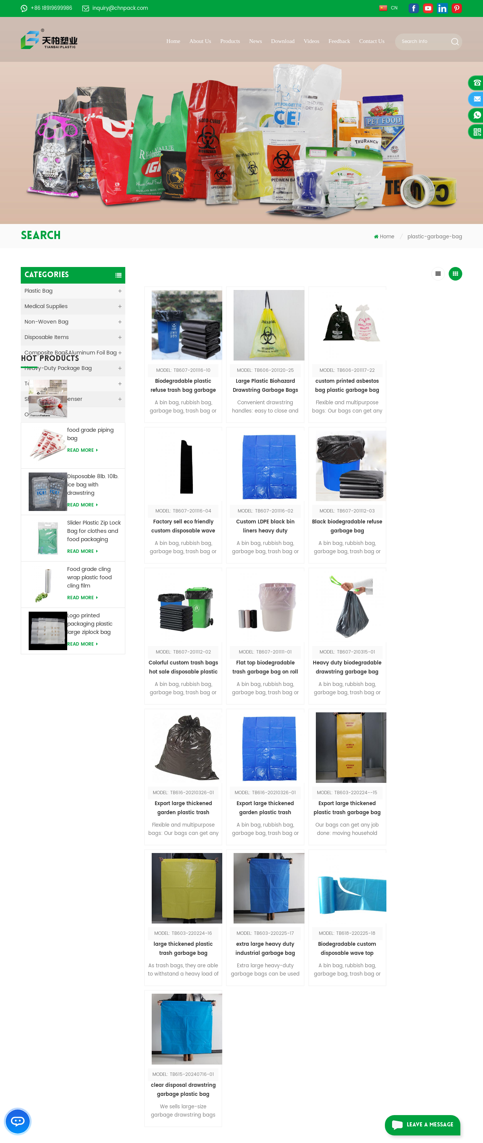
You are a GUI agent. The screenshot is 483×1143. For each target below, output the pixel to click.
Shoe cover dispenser (287, 1023)
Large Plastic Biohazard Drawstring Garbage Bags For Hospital (262, 384)
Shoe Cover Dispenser (53, 399)
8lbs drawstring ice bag (289, 1045)
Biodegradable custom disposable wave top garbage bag (342, 801)
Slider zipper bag (280, 1000)
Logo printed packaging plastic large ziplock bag (89, 703)
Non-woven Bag (46, 322)
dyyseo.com (384, 1123)
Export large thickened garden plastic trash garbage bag (262, 662)
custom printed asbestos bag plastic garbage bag (342, 384)
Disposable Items (47, 337)
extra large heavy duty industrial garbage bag (262, 800)
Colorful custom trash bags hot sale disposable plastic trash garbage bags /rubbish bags (342, 523)
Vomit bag (272, 989)
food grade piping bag (90, 514)
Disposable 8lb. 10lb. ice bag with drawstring (92, 564)
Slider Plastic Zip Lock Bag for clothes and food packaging (94, 610)
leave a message (419, 1125)
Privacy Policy (197, 1056)
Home (173, 41)
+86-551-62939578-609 (76, 1050)
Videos (312, 41)
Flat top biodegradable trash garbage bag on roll (422, 522)
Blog (185, 1034)
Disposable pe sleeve (286, 1068)
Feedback (339, 41)
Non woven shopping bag (292, 977)
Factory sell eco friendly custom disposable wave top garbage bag (422, 384)
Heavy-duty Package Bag (58, 368)
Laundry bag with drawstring (295, 1011)
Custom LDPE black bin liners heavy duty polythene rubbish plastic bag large (182, 523)
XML (185, 1045)
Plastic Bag (38, 291)
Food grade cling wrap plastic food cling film (89, 657)
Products (230, 41)
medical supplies (46, 306)
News (255, 41)
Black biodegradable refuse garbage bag (262, 522)
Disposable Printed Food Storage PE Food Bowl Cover (91, 471)
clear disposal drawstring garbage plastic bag (422, 800)
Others (33, 414)
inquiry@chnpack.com (115, 8)
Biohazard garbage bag (289, 1079)
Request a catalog (392, 1050)
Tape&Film (38, 383)
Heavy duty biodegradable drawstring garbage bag (182, 661)
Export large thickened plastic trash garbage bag (422, 661)
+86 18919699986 (46, 8)
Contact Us (372, 41)
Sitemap (190, 1023)
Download (283, 41)
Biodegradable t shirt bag (292, 1034)
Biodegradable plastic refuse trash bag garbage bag (182, 384)
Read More (82, 492)
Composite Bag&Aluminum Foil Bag (71, 352)
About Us (200, 41)
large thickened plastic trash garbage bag (182, 800)
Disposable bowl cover (288, 1056)
